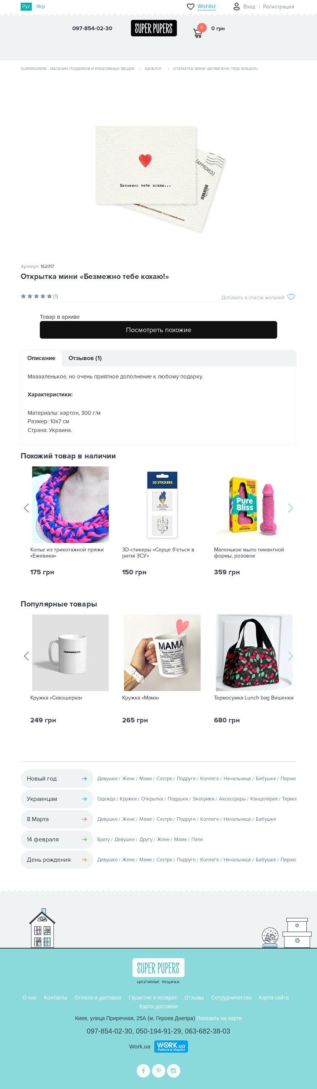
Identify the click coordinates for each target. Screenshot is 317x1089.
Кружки (128, 799)
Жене (128, 779)
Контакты (55, 997)
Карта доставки (158, 1006)
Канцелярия (264, 799)
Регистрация (278, 6)
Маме (145, 779)
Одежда (106, 799)
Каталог (153, 69)
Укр (40, 6)
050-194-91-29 (158, 1031)
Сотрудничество (231, 997)
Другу (145, 839)
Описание (41, 358)
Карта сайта (274, 997)
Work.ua (139, 1046)
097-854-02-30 (109, 1031)
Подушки (178, 799)
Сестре (164, 779)
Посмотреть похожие (158, 330)
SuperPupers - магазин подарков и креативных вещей (77, 69)
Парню (288, 779)
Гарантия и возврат (153, 997)
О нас (30, 997)
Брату (103, 839)
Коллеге (209, 779)
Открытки (152, 799)
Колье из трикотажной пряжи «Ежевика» (67, 553)
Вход (249, 6)
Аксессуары (232, 799)
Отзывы (194, 997)
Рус (26, 6)
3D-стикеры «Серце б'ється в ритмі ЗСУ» (158, 553)
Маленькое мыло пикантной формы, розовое (249, 553)
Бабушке (266, 779)
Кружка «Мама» (140, 698)
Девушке (107, 779)
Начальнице (237, 779)
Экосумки (203, 799)
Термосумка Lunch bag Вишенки (254, 698)
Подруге (186, 779)
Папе (197, 839)
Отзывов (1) (85, 358)
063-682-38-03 (207, 1031)
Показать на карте (219, 1018)
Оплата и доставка (98, 997)
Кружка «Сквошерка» (56, 698)
